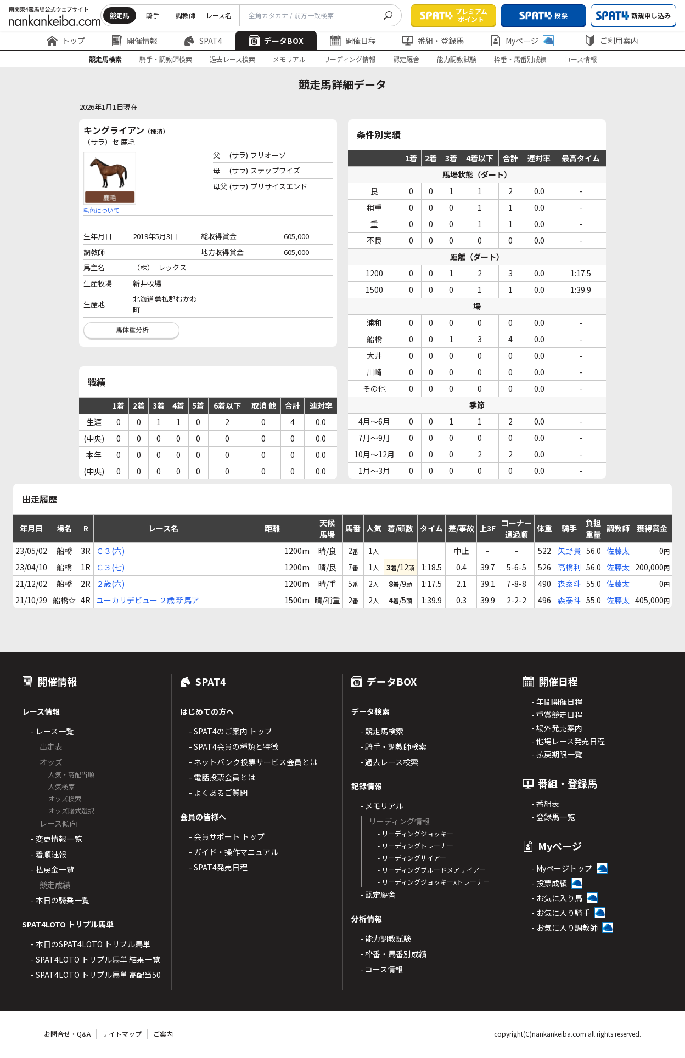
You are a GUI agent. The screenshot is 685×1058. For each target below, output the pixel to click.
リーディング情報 (349, 59)
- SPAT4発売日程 (218, 867)
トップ (66, 40)
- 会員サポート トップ (227, 836)
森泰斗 (569, 583)
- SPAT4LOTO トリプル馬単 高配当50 (96, 974)
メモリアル (289, 59)
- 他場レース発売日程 (568, 740)
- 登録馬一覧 (553, 816)
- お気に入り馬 (556, 897)
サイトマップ (122, 1033)
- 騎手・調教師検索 (393, 746)
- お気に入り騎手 (560, 912)
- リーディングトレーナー (415, 845)
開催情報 (134, 40)
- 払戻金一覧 (52, 869)
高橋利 (569, 567)
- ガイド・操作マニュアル (233, 851)
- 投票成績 (549, 883)
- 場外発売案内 (556, 727)
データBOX (276, 40)
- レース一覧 (52, 731)
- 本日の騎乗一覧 (60, 900)
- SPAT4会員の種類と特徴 (233, 746)
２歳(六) (110, 583)
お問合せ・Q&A (67, 1033)
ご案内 (163, 1033)
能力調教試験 (456, 59)
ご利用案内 (611, 40)
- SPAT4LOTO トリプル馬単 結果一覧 (95, 959)
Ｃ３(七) (110, 567)
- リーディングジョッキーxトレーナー (434, 881)
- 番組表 (545, 803)
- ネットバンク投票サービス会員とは (253, 761)
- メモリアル (381, 805)
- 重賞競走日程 (556, 714)
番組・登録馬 (433, 40)
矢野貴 (569, 550)
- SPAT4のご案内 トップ (230, 731)
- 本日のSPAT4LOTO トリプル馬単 (90, 943)
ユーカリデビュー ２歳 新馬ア (147, 600)
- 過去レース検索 (389, 761)
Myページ (522, 40)
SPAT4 (203, 40)
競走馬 (120, 15)
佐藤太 (618, 550)
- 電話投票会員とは (222, 777)
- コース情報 (381, 969)
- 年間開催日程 (556, 701)
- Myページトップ (561, 868)
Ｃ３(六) (110, 550)
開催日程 (353, 40)
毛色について (101, 210)
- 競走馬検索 (381, 731)
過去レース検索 (232, 59)
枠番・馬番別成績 (520, 59)
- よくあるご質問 (218, 792)
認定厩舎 (406, 59)
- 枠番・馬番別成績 (393, 953)
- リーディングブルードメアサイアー (432, 869)
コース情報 (580, 59)
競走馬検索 (105, 59)
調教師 (185, 15)
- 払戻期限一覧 (556, 754)
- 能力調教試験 (385, 938)
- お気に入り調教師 (564, 927)
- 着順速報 (48, 853)
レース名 (219, 15)
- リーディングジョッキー (415, 833)
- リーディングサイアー (412, 857)
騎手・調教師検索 (165, 59)
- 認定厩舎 (378, 894)
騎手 (152, 15)
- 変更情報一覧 (56, 838)
